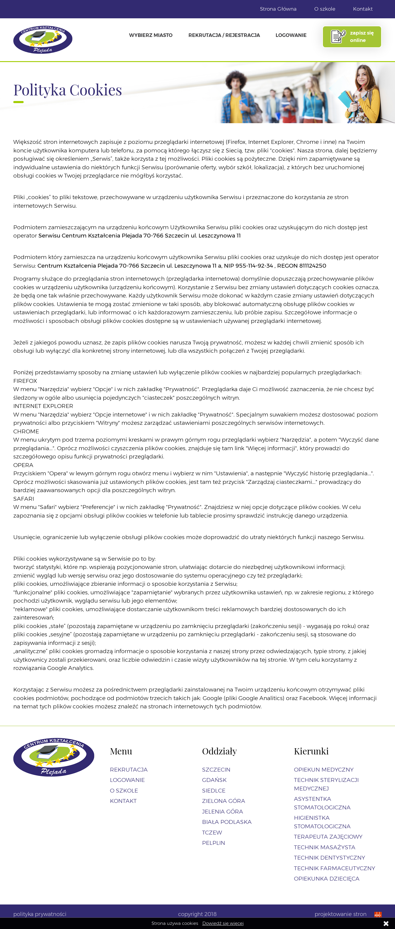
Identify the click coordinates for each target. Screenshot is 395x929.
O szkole (324, 9)
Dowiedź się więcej (223, 923)
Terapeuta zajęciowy (328, 836)
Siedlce (213, 790)
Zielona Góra (223, 801)
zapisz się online (351, 37)
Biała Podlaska (227, 822)
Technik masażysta (324, 847)
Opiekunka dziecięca (327, 878)
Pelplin (213, 842)
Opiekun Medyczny (324, 769)
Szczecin (216, 769)
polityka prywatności (39, 914)
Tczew (212, 832)
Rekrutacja (129, 769)
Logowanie (291, 35)
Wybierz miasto (151, 35)
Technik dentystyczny (329, 857)
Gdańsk (214, 780)
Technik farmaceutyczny (334, 868)
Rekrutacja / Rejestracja (224, 35)
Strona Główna (278, 9)
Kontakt (363, 9)
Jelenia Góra (222, 811)
